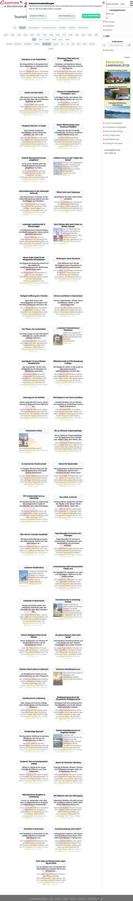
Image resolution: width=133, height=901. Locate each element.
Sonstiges (62, 28)
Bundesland (109, 26)
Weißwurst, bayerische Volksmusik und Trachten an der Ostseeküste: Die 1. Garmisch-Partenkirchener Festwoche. (67, 338)
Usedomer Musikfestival (34, 568)
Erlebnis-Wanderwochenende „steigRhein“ (34, 159)
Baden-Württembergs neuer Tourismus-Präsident (68, 126)
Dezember (17, 44)
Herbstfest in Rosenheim (34, 829)
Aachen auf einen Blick (34, 93)
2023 (25, 35)
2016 (70, 35)
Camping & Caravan (49, 28)
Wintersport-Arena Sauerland (68, 259)
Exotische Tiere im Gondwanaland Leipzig (33, 763)
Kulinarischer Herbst (34, 431)
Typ (106, 18)
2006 (67, 39)
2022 (31, 35)
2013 (89, 35)
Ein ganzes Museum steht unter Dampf (68, 636)
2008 (54, 39)
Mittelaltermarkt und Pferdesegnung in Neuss (68, 362)
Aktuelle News (83, 28)
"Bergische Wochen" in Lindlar (34, 126)
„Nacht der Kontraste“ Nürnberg (68, 763)
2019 (51, 35)
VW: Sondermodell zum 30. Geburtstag (34, 497)
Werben (73, 899)
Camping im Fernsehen (114, 143)
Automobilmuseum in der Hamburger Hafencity (34, 192)
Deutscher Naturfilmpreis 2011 (68, 669)
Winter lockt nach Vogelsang (68, 192)
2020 (44, 35)
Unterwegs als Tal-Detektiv (34, 398)
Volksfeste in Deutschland (33, 601)
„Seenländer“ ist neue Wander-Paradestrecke (33, 362)
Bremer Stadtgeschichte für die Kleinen (33, 636)
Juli (62, 44)
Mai (73, 44)
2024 (19, 35)
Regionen (108, 30)
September (46, 44)
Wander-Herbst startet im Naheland (33, 669)
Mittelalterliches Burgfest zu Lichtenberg (33, 796)
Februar (92, 44)
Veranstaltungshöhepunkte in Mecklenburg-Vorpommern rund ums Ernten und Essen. (33, 443)
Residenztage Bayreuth (33, 731)
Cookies (65, 899)
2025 (12, 35)
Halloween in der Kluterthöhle (34, 59)
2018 (57, 35)
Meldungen (109, 50)
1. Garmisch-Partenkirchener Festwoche (68, 329)
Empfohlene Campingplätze (115, 127)
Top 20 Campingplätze (113, 123)
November (27, 44)
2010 (40, 39)
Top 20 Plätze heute (112, 135)
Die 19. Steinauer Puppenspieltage (68, 431)
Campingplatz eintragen (109, 4)
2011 (34, 39)
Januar (51, 48)
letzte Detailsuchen (112, 139)
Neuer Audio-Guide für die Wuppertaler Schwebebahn (34, 259)
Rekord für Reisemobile (68, 464)
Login (122, 4)
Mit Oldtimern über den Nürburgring (68, 796)
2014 (83, 35)
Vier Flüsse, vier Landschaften (34, 329)
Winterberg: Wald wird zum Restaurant (68, 59)
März (85, 44)
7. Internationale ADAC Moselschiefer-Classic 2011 (68, 568)
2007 (60, 39)
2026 (5, 35)
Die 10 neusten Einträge (114, 131)
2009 (47, 39)
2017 (64, 35)
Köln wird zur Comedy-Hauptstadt (33, 534)
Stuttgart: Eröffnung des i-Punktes (33, 296)
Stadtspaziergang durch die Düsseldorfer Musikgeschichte (68, 698)
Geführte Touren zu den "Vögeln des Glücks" (68, 159)
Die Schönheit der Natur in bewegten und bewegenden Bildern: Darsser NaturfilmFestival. (68, 677)
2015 (77, 35)
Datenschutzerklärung (95, 899)
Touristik (22, 28)
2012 (96, 35)
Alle (15, 28)
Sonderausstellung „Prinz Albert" (68, 829)
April (78, 44)
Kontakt (57, 899)
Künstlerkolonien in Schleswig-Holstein (68, 601)
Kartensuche (110, 22)
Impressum (82, 899)
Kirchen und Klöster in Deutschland (68, 296)
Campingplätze (33, 28)
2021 (38, 35)
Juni (67, 44)
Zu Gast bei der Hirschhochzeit (34, 464)
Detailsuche (109, 14)
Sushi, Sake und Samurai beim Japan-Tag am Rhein (51, 862)
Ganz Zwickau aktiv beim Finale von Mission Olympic (68, 225)
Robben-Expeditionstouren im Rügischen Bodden (68, 731)
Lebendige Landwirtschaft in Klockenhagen (33, 225)
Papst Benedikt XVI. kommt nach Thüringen (68, 534)
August (55, 44)
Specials (72, 28)
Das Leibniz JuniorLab (68, 497)
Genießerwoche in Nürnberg (33, 698)
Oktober (37, 44)
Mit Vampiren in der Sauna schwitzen (68, 398)
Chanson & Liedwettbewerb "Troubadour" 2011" (68, 93)
